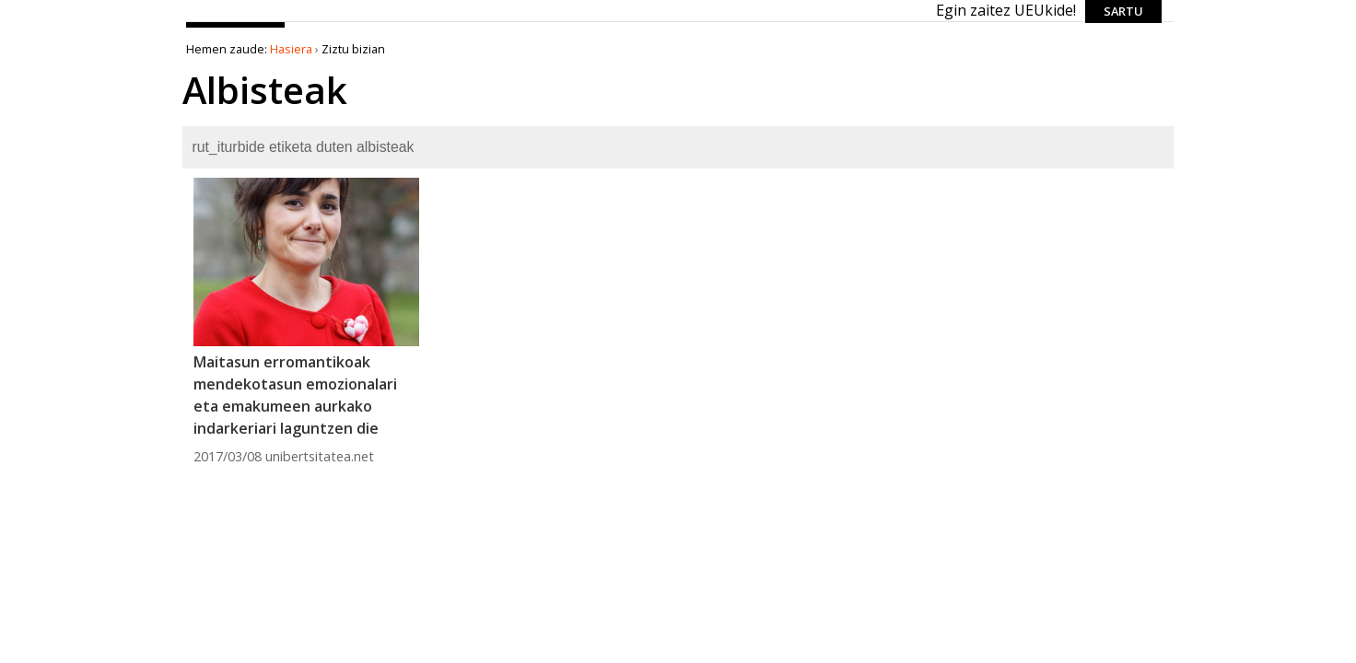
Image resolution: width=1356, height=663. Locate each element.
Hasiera (291, 49)
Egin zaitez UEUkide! (1006, 10)
